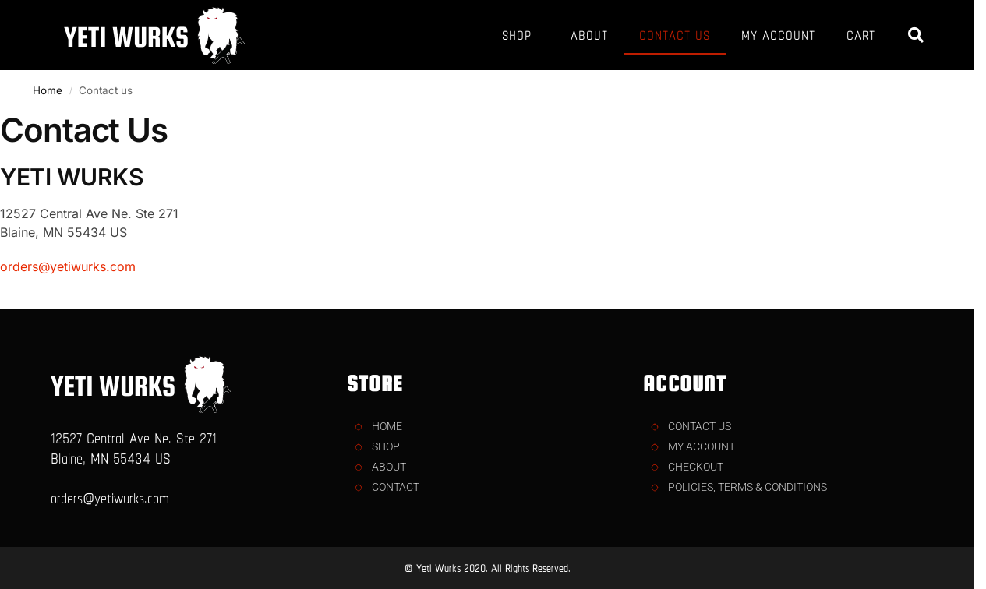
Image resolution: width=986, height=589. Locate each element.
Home (47, 90)
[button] (915, 35)
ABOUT (589, 35)
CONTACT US (674, 35)
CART (860, 35)
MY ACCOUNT (778, 35)
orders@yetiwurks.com (68, 266)
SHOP (520, 35)
